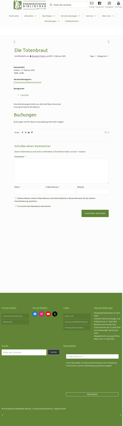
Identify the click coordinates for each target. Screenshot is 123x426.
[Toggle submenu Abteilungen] (52, 21)
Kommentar (20, 156)
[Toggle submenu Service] (91, 16)
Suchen (54, 352)
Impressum (8, 322)
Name (17, 187)
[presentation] (77, 379)
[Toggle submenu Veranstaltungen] (70, 16)
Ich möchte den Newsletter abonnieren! (33, 206)
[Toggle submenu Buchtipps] (49, 16)
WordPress (48, 408)
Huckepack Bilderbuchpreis (76, 322)
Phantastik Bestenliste (74, 327)
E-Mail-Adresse (53, 187)
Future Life (69, 316)
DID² (64, 408)
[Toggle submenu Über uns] (108, 16)
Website (80, 187)
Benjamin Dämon (39, 56)
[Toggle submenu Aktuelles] (31, 16)
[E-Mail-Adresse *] (92, 356)
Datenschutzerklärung (12, 316)
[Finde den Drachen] (68, 5)
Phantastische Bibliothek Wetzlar (27, 82)
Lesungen (25, 95)
